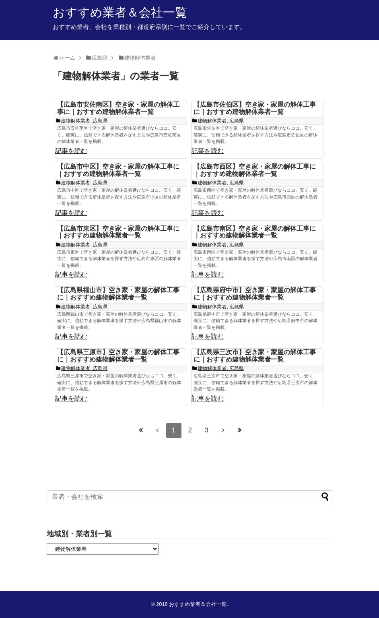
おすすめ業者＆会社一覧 (120, 12)
